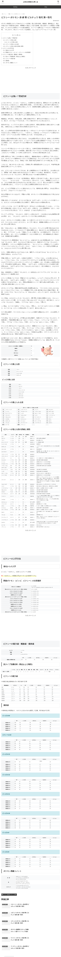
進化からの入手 (10, 50)
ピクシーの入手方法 (8, 48)
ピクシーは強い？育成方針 (10, 38)
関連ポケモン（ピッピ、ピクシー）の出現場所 (18, 52)
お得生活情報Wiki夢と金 (30, 2)
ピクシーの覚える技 (11, 40)
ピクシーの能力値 (10, 58)
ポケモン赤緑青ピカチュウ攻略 (9, 894)
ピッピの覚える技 (13, 42)
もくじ (14, 35)
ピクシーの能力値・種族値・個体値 (12, 54)
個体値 (7, 60)
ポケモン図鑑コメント (11, 62)
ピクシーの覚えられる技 (12, 44)
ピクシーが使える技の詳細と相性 (14, 46)
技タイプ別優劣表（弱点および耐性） (16, 56)
